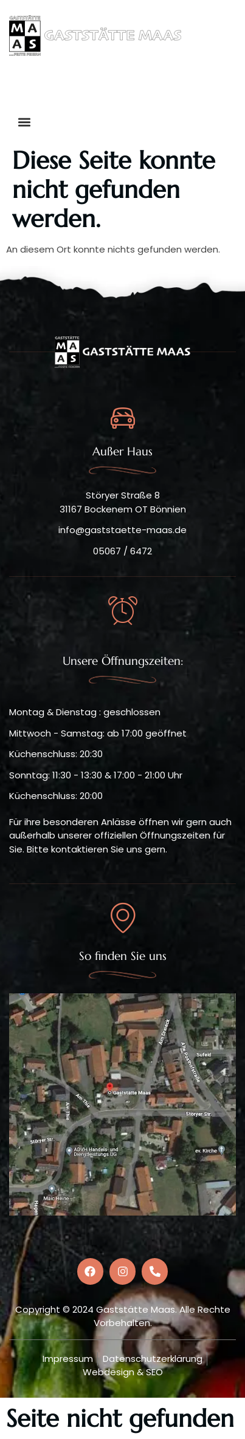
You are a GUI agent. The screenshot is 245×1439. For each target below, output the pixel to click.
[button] (152, 86)
